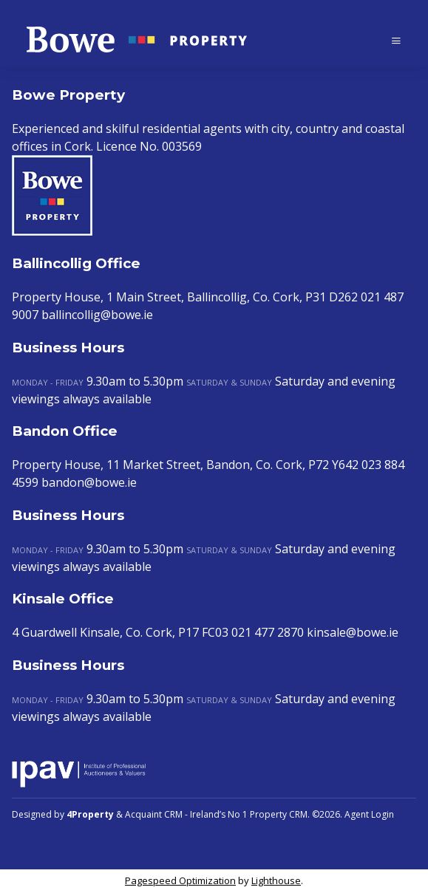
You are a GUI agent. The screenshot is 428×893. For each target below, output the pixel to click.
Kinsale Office (63, 598)
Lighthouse (276, 880)
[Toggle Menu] (396, 40)
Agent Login (369, 814)
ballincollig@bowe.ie (97, 315)
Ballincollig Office (76, 263)
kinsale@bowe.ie (352, 632)
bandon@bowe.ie (89, 482)
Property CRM (279, 814)
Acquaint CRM (154, 814)
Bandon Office (65, 430)
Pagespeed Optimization (180, 880)
